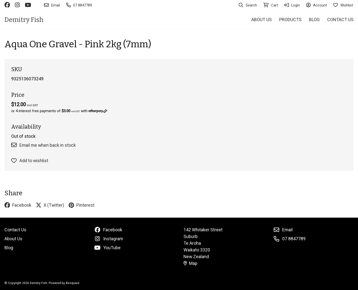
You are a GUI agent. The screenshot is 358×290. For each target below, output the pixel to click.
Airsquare (72, 283)
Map (190, 263)
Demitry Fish (24, 20)
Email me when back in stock (43, 145)
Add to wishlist (29, 160)
